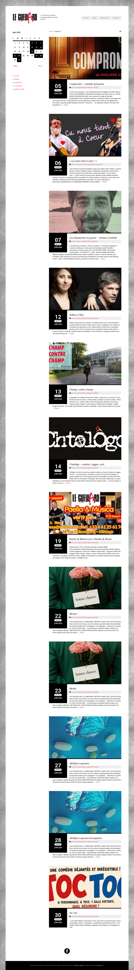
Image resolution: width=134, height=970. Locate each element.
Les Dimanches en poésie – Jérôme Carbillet (93, 237)
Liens (94, 18)
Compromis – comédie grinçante (86, 83)
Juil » (40, 66)
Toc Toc (73, 912)
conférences (18, 86)
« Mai (15, 66)
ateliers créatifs (19, 89)
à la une (73, 87)
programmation (81, 87)
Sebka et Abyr (76, 314)
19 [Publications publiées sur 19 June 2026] (32, 51)
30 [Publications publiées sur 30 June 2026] (19, 60)
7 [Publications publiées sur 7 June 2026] (40, 43)
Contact (116, 18)
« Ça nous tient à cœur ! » (83, 160)
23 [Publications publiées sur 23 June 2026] (19, 56)
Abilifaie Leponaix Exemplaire (85, 838)
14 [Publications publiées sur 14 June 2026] (41, 47)
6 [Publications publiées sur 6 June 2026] (36, 43)
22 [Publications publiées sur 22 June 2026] (15, 56)
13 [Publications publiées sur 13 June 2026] (36, 47)
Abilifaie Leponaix (79, 763)
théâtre (96, 87)
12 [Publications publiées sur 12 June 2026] (32, 47)
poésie (84, 164)
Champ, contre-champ (81, 389)
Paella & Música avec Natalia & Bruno (90, 538)
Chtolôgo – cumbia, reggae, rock (86, 464)
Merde (72, 688)
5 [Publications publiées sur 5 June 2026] (32, 43)
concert (79, 164)
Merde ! (73, 613)
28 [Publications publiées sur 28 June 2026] (41, 56)
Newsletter (104, 18)
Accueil (86, 18)
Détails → (67, 105)
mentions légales (78, 965)
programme (89, 87)
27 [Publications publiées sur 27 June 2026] (36, 56)
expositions (18, 82)
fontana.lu (100, 965)
